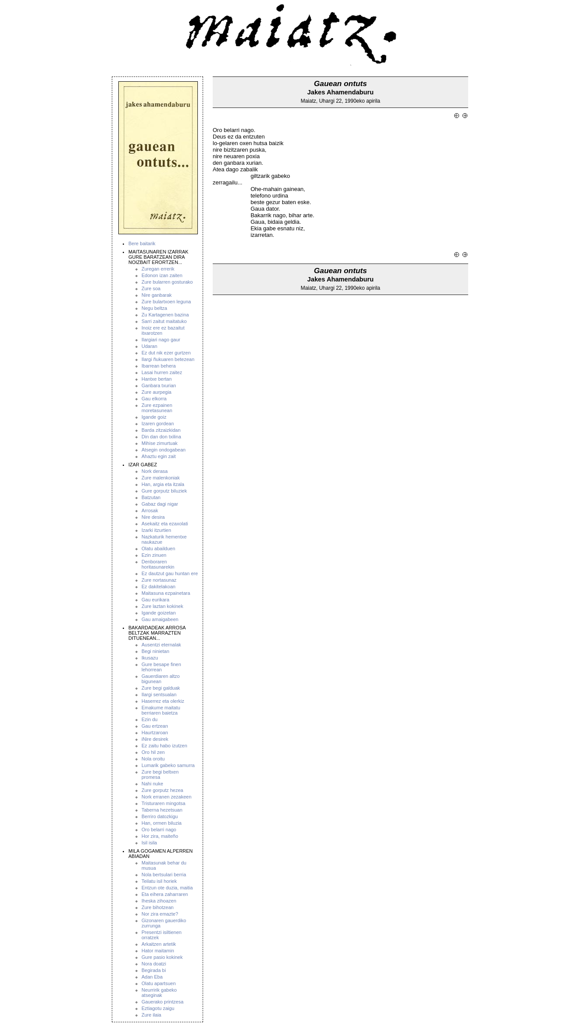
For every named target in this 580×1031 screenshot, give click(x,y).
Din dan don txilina (161, 436)
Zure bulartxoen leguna (166, 301)
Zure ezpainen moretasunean (157, 408)
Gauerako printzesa (162, 1001)
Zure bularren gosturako (167, 282)
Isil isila (149, 842)
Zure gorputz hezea (162, 790)
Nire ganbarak (157, 295)
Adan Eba (152, 976)
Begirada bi (154, 970)
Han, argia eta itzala (163, 484)
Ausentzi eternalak (161, 644)
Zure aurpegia (157, 392)
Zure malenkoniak (161, 477)
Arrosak (150, 510)
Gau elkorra (154, 398)
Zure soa (151, 288)
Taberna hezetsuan (162, 809)
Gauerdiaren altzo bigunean (161, 678)
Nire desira (153, 517)
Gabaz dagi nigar (160, 504)
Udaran (149, 346)
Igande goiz (154, 417)
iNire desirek (155, 739)
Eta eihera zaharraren (165, 894)
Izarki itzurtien (156, 530)
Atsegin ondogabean (164, 449)
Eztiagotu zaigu (158, 1008)
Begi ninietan (155, 651)
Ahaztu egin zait (159, 456)
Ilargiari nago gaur (161, 339)
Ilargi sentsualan (159, 694)
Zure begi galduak (161, 688)
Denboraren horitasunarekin (158, 564)
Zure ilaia (151, 1014)
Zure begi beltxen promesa (160, 774)
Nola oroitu (153, 758)
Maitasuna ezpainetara (166, 593)
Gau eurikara (155, 599)
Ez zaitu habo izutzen (164, 745)
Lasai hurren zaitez (162, 372)
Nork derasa (155, 471)
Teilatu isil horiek (159, 881)
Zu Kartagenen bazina (165, 314)
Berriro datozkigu (160, 816)
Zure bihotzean (157, 907)
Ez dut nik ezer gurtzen (166, 352)
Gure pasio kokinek (162, 957)
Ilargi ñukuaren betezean (168, 359)
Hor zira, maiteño (160, 836)
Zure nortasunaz (159, 580)
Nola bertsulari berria (164, 874)
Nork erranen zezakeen (166, 796)
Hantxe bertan (157, 379)
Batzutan (151, 497)
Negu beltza (154, 308)
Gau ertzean (155, 726)
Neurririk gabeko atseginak (159, 992)
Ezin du (150, 719)
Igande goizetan (159, 612)
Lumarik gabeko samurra (168, 765)
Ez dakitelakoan (159, 586)
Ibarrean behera (159, 365)
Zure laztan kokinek (162, 606)
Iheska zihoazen (159, 900)
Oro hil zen (153, 752)
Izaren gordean (158, 423)
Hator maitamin (158, 950)
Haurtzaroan (155, 732)
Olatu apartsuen (159, 983)
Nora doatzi (154, 963)
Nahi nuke (152, 783)
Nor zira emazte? (160, 913)
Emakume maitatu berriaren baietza (161, 710)
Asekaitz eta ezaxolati (165, 523)
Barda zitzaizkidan (161, 430)
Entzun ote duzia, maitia (167, 887)
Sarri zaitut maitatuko (164, 321)
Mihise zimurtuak (160, 443)
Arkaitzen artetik (159, 944)
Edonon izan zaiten (162, 275)
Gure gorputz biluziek (164, 490)
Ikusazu (150, 657)
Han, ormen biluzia (162, 823)
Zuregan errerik (158, 268)
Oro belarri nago (159, 829)
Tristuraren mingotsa (163, 803)
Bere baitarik (141, 243)
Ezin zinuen (154, 555)
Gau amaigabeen (160, 619)
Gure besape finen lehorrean (161, 667)
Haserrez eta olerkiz (163, 701)
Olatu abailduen (158, 548)
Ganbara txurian (159, 385)
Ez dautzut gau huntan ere (170, 573)
